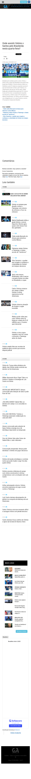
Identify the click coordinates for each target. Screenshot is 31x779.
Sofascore (17, 729)
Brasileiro (5, 637)
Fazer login (23, 2)
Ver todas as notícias (21, 631)
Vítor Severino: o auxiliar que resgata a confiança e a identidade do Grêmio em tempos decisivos (15, 118)
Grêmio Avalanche (15, 733)
